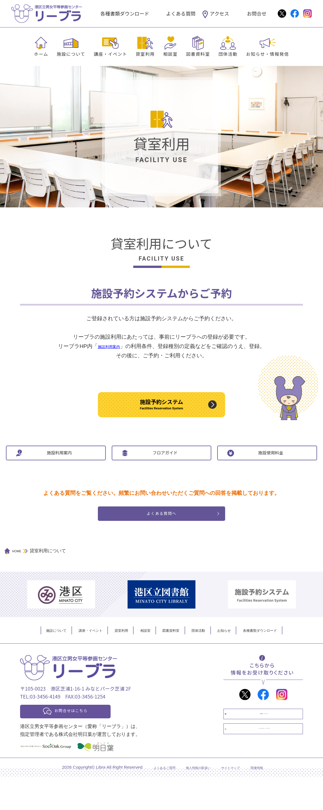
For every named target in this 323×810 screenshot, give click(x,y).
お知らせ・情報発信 (267, 54)
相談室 (170, 54)
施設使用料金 (270, 471)
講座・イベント (110, 54)
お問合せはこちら (82, 741)
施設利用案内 (59, 471)
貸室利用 (145, 54)
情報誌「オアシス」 (269, 747)
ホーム (41, 54)
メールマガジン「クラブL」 (269, 770)
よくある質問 (180, 13)
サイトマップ (238, 800)
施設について (71, 54)
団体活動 (228, 54)
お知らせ (237, 659)
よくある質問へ (161, 540)
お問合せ (256, 13)
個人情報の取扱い (196, 800)
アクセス (219, 13)
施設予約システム (161, 410)
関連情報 (271, 800)
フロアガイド (164, 471)
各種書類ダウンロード (124, 13)
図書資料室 (198, 54)
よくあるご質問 (152, 800)
